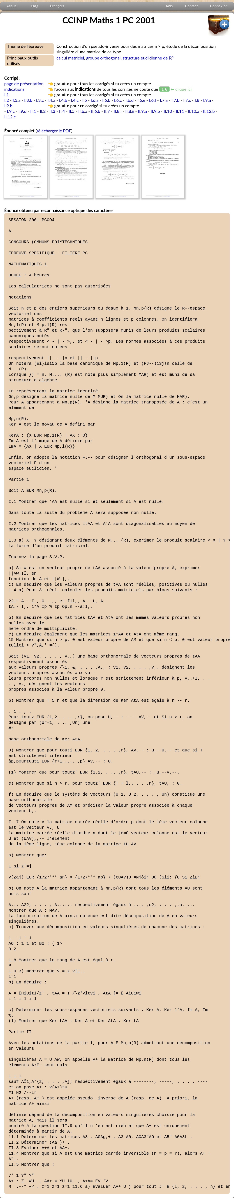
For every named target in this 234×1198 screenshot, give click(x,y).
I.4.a (51, 100)
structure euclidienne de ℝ (148, 57)
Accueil (12, 6)
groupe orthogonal (103, 57)
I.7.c (187, 100)
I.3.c (40, 100)
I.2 (6, 100)
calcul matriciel (70, 57)
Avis (169, 6)
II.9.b (155, 111)
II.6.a (82, 111)
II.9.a (142, 111)
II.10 (168, 111)
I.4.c (74, 100)
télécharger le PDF (54, 130)
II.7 (107, 111)
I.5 (84, 100)
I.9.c (11, 111)
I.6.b (106, 100)
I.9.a (207, 100)
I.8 (197, 100)
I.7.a (164, 100)
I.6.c (118, 100)
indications (14, 89)
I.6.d (130, 100)
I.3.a (17, 100)
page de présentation (24, 83)
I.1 (6, 94)
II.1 (33, 111)
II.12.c (10, 116)
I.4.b (63, 100)
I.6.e (141, 100)
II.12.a (193, 111)
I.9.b (8, 105)
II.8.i (117, 111)
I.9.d (22, 111)
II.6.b (95, 111)
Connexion (219, 6)
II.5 (72, 111)
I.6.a (95, 100)
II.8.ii (129, 111)
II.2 (43, 111)
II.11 (180, 111)
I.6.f (152, 100)
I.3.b (28, 100)
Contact (191, 6)
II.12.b (209, 111)
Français (57, 6)
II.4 (62, 111)
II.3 (52, 111)
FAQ (34, 6)
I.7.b (175, 100)
